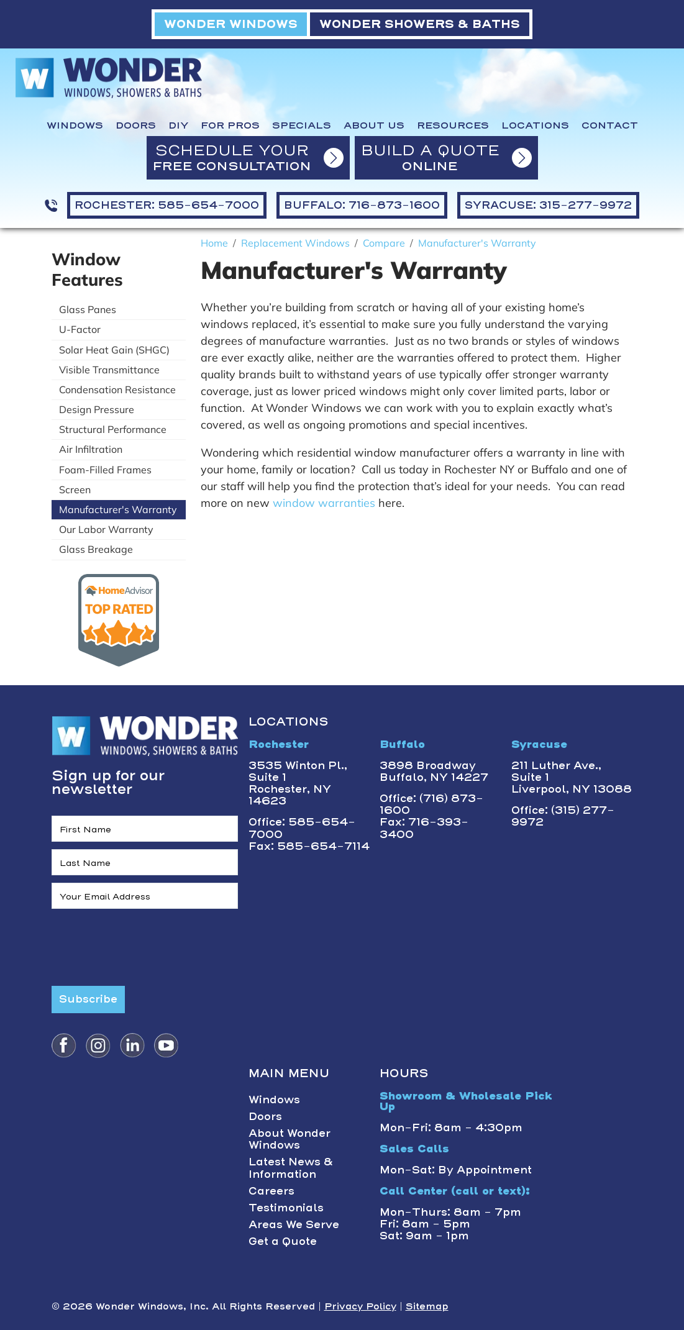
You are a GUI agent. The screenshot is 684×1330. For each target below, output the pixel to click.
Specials (301, 125)
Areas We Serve (294, 1224)
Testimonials (286, 1207)
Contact (609, 125)
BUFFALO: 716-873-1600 (362, 205)
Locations (535, 125)
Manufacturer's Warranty (118, 509)
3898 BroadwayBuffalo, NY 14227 (434, 771)
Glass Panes (87, 309)
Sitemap (427, 1306)
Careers (271, 1191)
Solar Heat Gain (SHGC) (114, 350)
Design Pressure (96, 409)
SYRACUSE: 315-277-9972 (548, 205)
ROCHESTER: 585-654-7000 (167, 205)
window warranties (324, 503)
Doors (136, 125)
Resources (453, 125)
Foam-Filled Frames (105, 469)
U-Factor (80, 329)
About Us (374, 125)
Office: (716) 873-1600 (431, 804)
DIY (178, 125)
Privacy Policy (360, 1306)
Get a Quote (283, 1241)
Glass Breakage (96, 549)
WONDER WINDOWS (231, 24)
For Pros (230, 125)
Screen (75, 489)
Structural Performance (112, 429)
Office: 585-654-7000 (302, 828)
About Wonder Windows (290, 1139)
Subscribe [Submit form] (88, 999)
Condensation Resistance (117, 389)
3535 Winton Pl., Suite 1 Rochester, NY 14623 (298, 783)
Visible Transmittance (109, 369)
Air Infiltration (90, 449)
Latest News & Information (291, 1167)
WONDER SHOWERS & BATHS (419, 24)
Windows (75, 125)
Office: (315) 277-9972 (562, 816)
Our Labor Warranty (106, 529)
